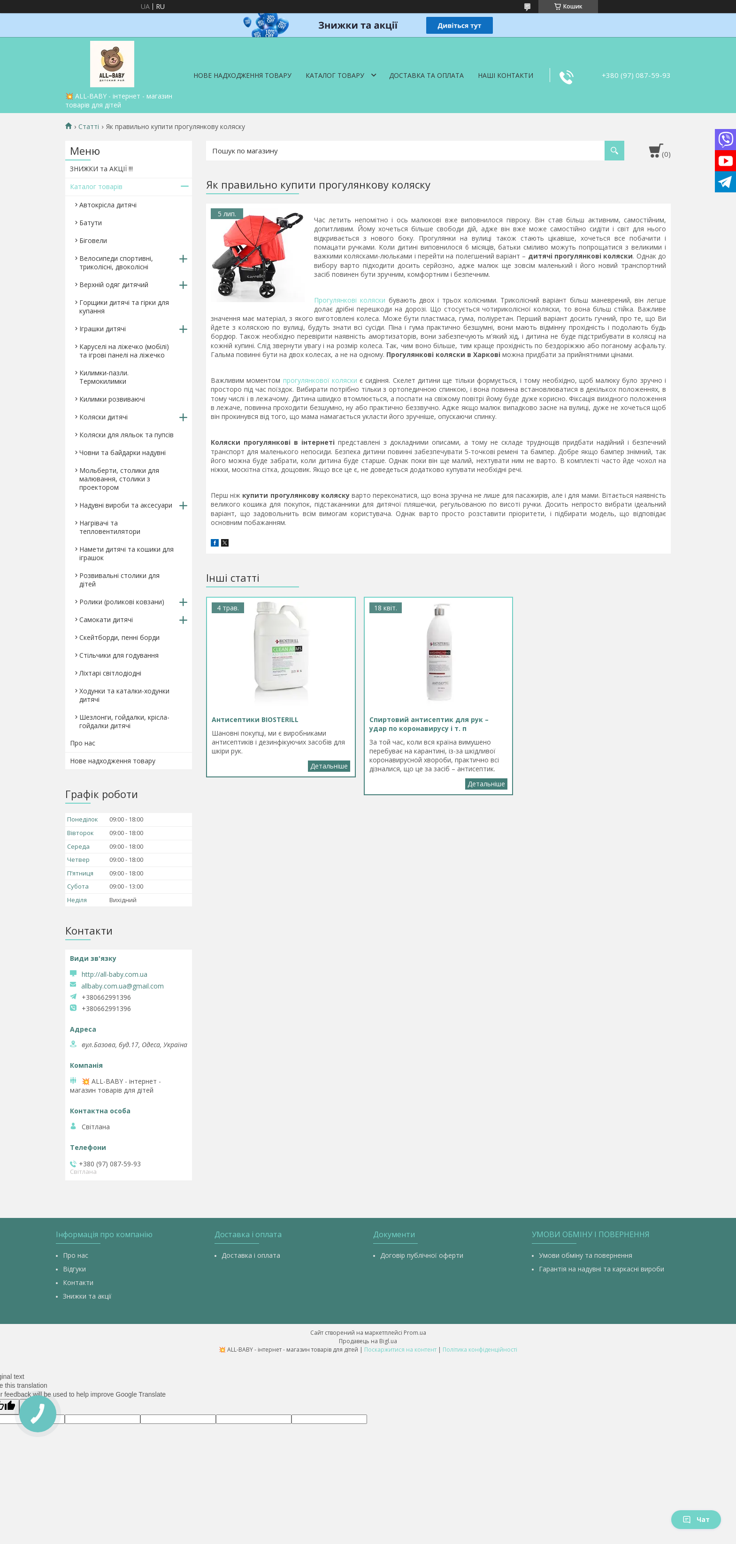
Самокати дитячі (106, 619)
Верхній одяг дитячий (113, 284)
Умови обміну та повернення (585, 1255)
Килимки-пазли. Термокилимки (104, 377)
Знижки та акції (87, 1296)
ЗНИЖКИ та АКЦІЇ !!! (101, 168)
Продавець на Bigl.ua (368, 1341)
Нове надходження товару (242, 75)
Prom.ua (415, 1333)
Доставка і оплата (251, 1255)
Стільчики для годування (119, 655)
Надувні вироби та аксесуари (125, 505)
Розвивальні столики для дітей (119, 579)
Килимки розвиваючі (112, 399)
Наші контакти (505, 75)
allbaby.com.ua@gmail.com (122, 986)
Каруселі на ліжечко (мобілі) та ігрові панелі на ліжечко (124, 350)
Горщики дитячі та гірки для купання (124, 306)
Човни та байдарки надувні (122, 452)
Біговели (93, 240)
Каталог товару (335, 75)
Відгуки (74, 1268)
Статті (88, 126)
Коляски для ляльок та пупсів (126, 434)
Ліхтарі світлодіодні (110, 673)
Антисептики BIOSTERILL (329, 766)
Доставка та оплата (426, 75)
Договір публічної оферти (421, 1255)
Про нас (82, 742)
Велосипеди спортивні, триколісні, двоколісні (116, 262)
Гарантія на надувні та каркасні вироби (601, 1268)
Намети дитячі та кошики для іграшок (126, 553)
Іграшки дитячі (102, 328)
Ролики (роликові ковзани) (121, 601)
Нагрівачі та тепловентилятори (109, 527)
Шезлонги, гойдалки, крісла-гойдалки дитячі (124, 721)
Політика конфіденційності (480, 1350)
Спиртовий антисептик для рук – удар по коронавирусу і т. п (486, 784)
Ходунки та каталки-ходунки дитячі (124, 695)
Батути (90, 222)
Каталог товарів (96, 186)
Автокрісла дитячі (108, 204)
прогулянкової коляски (320, 380)
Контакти (78, 1282)
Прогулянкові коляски (349, 300)
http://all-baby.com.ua (114, 974)
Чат (696, 1519)
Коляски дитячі (103, 416)
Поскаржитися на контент (400, 1350)
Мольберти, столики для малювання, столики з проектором (119, 479)
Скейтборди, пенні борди (119, 637)
